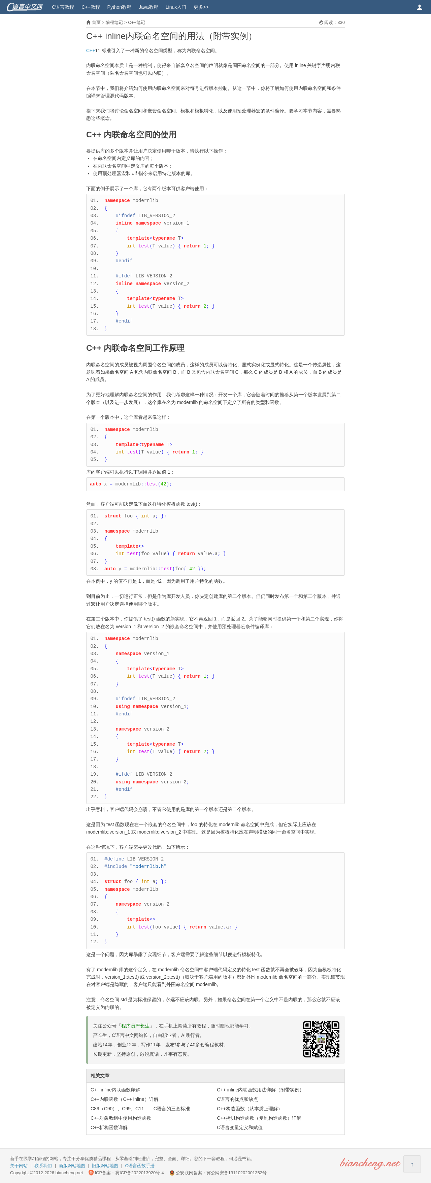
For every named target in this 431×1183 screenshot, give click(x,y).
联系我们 (43, 1165)
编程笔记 (114, 22)
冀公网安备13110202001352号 (236, 1172)
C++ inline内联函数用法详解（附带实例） (260, 1089)
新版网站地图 (72, 1165)
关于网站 (19, 1165)
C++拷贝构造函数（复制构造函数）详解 (259, 1118)
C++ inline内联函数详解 (115, 1089)
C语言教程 (63, 7)
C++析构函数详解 (109, 1127)
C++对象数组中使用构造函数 (121, 1118)
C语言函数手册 (140, 1165)
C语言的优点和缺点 (237, 1099)
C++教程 (90, 7)
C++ (90, 50)
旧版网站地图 (105, 1165)
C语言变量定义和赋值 (240, 1127)
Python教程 (119, 7)
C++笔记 (136, 22)
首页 (96, 22)
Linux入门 (176, 7)
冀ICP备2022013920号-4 (139, 1172)
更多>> (201, 7)
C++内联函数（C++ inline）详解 (125, 1099)
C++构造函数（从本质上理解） (249, 1108)
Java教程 (148, 7)
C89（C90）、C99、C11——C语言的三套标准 (140, 1108)
